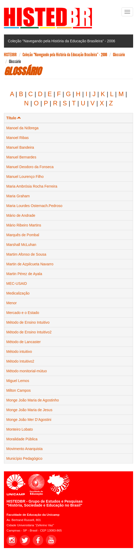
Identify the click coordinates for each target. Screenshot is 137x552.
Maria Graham (18, 196)
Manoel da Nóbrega (22, 128)
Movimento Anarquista (24, 449)
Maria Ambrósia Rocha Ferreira (31, 186)
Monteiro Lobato (19, 429)
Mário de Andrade (20, 215)
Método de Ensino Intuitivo (28, 322)
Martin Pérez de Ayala (24, 274)
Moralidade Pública (21, 439)
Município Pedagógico (24, 458)
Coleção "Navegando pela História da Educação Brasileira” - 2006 (65, 55)
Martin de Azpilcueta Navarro (29, 264)
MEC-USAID (16, 283)
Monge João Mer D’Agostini (28, 419)
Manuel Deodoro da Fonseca (30, 167)
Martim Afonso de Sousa (26, 254)
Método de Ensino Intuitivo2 (29, 332)
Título (13, 118)
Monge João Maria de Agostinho (32, 400)
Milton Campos (18, 390)
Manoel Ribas (17, 138)
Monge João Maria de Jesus (29, 410)
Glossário (119, 55)
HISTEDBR (10, 55)
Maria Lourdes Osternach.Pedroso (34, 206)
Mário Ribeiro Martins (23, 225)
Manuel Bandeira (20, 147)
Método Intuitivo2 (20, 361)
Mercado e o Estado (22, 313)
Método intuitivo (19, 351)
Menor (11, 303)
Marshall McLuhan (21, 245)
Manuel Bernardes (21, 157)
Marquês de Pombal (22, 235)
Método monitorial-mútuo (26, 371)
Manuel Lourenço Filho (24, 176)
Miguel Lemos (17, 381)
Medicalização (18, 293)
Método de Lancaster (23, 342)
